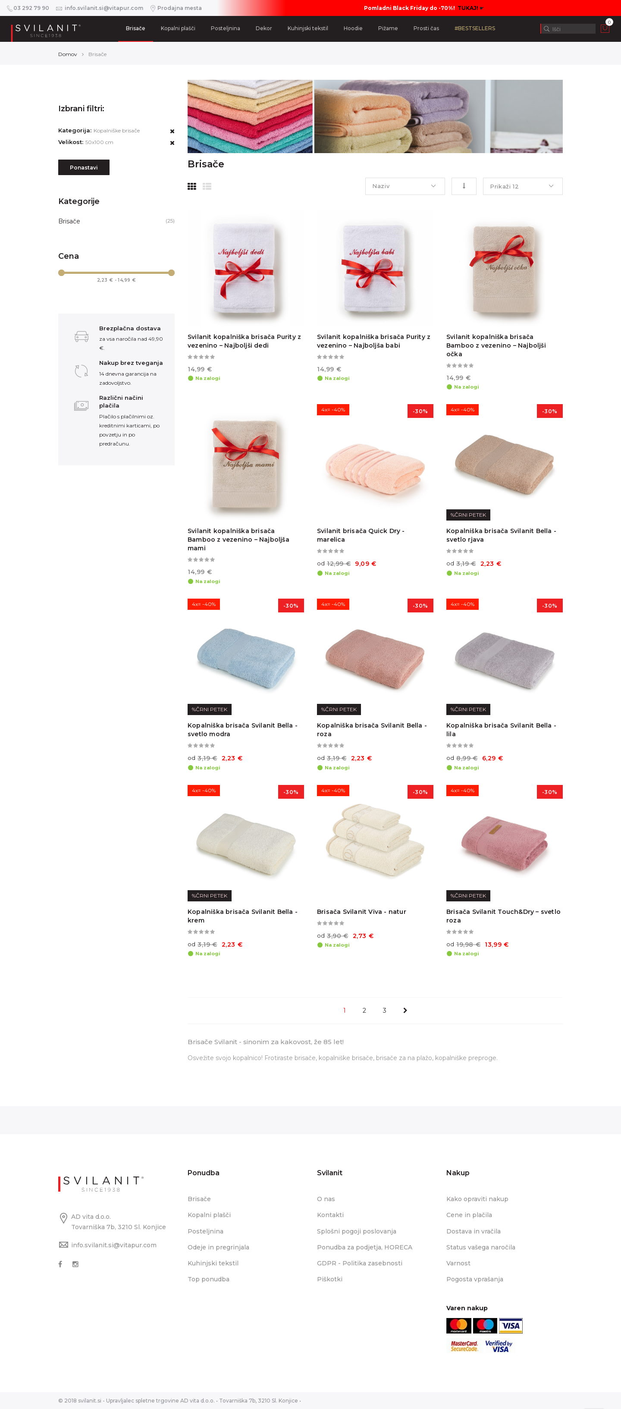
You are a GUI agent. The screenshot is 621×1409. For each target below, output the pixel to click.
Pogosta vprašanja (474, 1279)
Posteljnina (225, 28)
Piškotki (329, 1279)
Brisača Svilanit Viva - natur (361, 912)
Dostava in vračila (473, 1231)
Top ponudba (208, 1279)
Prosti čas (426, 28)
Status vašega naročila (480, 1247)
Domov (67, 54)
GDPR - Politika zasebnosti (359, 1263)
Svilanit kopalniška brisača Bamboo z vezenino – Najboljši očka (496, 345)
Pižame (388, 28)
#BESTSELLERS (475, 28)
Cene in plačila (469, 1215)
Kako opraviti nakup (477, 1199)
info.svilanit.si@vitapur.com (114, 1245)
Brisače (135, 28)
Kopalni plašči (178, 28)
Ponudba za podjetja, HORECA (364, 1247)
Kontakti (330, 1215)
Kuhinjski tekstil (308, 28)
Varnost (458, 1263)
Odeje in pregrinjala (218, 1247)
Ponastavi (84, 167)
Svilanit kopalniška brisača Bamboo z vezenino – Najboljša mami (238, 539)
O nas (326, 1199)
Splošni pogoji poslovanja (356, 1231)
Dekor (264, 28)
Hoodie (353, 28)
